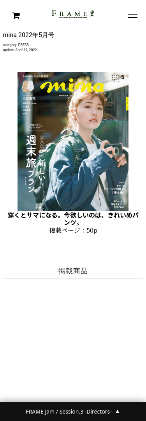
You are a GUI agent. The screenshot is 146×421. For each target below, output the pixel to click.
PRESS (23, 45)
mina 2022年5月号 (29, 35)
